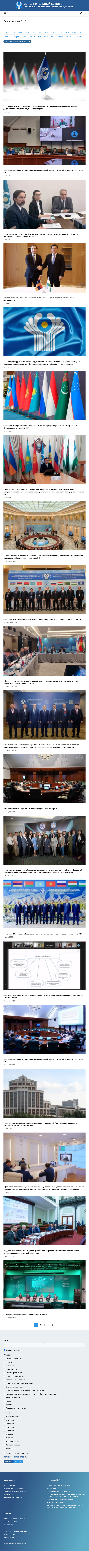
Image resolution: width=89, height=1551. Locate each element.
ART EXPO (9, 1434)
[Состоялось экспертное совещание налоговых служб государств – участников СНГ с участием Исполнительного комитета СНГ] (44, 401)
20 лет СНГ (10, 1420)
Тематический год (13, 1397)
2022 (33, 32)
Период (7, 1340)
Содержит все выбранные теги (16, 1453)
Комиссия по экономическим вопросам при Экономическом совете (31, 1394)
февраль (16, 37)
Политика (10, 1362)
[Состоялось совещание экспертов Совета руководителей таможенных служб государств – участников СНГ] (44, 146)
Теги (7, 1413)
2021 (40, 32)
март (25, 37)
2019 (54, 32)
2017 (67, 32)
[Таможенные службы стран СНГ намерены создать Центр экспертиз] (44, 783)
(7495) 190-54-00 (9, 1534)
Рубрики (7, 1355)
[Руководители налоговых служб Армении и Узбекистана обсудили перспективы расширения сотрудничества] (44, 273)
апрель (32, 37)
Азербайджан (11, 1448)
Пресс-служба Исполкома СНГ (15, 1543)
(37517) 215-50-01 (10, 1522)
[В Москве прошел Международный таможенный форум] (44, 1289)
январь (7, 37)
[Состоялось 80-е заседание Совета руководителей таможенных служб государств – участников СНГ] (44, 908)
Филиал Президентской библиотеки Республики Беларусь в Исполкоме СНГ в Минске (65, 1506)
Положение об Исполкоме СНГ (58, 1491)
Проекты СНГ (8, 1494)
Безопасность (11, 1369)
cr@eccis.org (8, 1525)
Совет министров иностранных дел (19, 1383)
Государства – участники (13, 1488)
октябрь (79, 37)
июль (53, 37)
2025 (13, 32)
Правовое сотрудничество (16, 1408)
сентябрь (69, 37)
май (39, 37)
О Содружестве (9, 1485)
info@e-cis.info (8, 1537)
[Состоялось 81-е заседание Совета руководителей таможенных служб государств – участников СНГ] (44, 594)
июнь (46, 37)
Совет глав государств (14, 1376)
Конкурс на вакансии (55, 1502)
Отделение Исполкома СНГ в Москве (61, 1499)
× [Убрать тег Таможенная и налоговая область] (29, 41)
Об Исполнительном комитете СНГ (60, 1485)
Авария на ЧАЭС (12, 1441)
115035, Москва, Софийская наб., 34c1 (18, 1531)
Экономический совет (14, 1387)
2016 (74, 32)
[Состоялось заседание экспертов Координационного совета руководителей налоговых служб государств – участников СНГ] (44, 971)
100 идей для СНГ (12, 1417)
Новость (9, 1401)
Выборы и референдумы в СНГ (15, 1491)
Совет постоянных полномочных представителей (25, 1390)
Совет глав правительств (15, 1380)
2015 (81, 32)
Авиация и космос (13, 1445)
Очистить (8, 1461)
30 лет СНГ (10, 1427)
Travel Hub (10, 1438)
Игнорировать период (13, 1350)
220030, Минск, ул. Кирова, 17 (14, 1519)
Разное (8, 1404)
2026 (7, 32)
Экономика (10, 1366)
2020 (47, 32)
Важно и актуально (13, 1359)
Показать (18, 1461)
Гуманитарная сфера (14, 1373)
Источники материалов (15, 1457)
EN (85, 13)
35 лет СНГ (10, 1431)
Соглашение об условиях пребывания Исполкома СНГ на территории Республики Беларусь (66, 1495)
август (60, 37)
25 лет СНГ (10, 1424)
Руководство (52, 1488)
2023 (27, 32)
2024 (20, 32)
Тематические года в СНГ (13, 1497)
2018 (60, 32)
